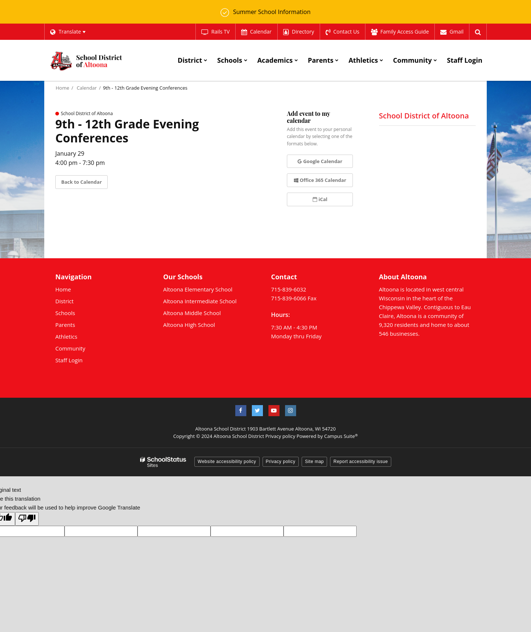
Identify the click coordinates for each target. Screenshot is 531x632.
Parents (65, 324)
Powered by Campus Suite (327, 436)
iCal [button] (320, 199)
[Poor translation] (27, 518)
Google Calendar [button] (320, 161)
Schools (65, 312)
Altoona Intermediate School (200, 300)
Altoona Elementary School (198, 289)
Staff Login (69, 359)
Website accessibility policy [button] (227, 461)
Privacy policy (280, 436)
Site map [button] (314, 461)
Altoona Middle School (192, 312)
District (64, 300)
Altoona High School (189, 324)
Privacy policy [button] (280, 461)
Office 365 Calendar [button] (320, 180)
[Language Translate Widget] (67, 32)
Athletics (66, 336)
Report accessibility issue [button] (360, 461)
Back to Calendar (81, 181)
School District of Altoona (424, 115)
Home (62, 87)
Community (70, 348)
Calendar (87, 87)
